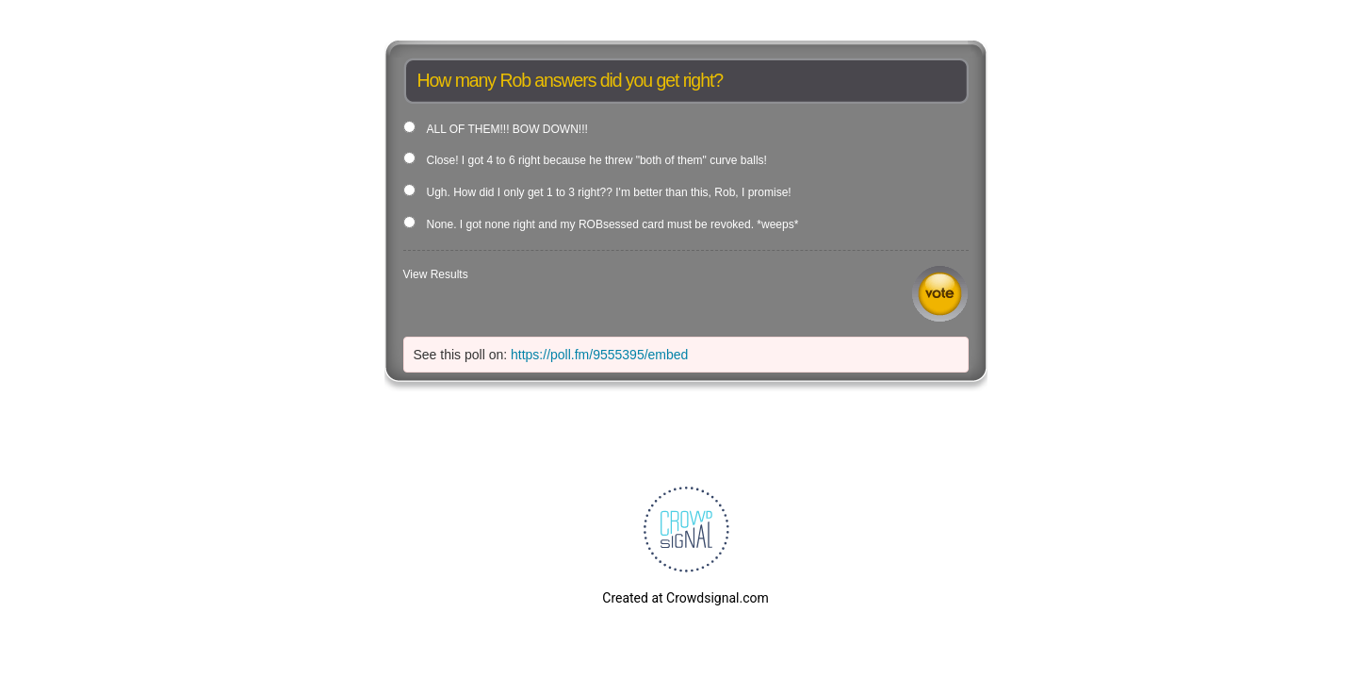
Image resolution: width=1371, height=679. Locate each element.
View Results (435, 274)
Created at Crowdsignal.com (685, 597)
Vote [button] (940, 294)
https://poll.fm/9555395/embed (599, 354)
